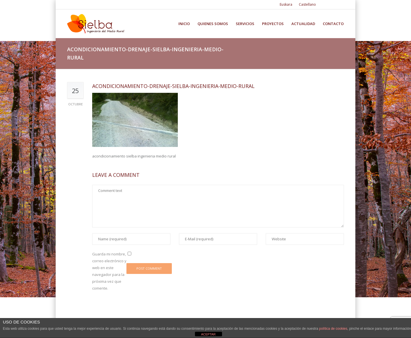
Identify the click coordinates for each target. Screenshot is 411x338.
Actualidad (303, 24)
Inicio (184, 24)
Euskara (286, 4)
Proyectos (273, 24)
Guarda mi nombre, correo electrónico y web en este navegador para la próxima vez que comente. (109, 271)
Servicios (245, 24)
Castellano (307, 4)
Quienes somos (213, 24)
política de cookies (333, 329)
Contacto (333, 24)
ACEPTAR (208, 334)
